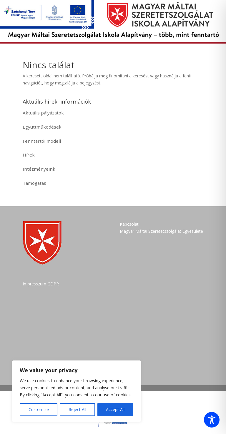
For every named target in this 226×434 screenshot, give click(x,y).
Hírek (29, 155)
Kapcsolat (129, 224)
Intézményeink (39, 169)
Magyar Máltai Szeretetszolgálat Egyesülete (161, 231)
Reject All (77, 409)
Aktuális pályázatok (43, 113)
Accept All (115, 409)
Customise (39, 409)
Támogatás (34, 183)
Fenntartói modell (42, 141)
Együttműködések (42, 127)
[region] (76, 391)
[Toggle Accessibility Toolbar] (211, 419)
